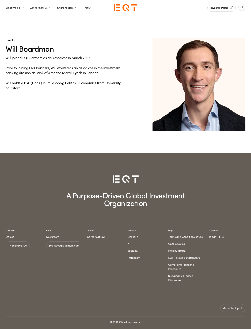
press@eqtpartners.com (64, 245)
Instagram (134, 257)
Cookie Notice (176, 243)
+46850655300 (18, 245)
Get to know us (41, 7)
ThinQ (87, 7)
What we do (15, 7)
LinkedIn (133, 237)
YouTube (133, 250)
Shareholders (67, 7)
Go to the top (232, 308)
